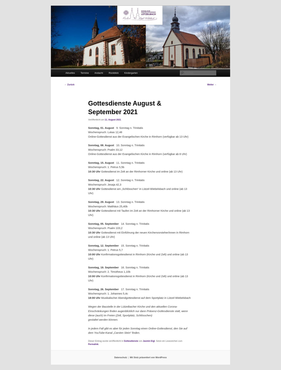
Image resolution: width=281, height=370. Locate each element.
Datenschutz (120, 357)
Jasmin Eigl (149, 341)
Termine (84, 73)
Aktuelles (70, 73)
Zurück (69, 84)
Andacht (98, 73)
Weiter (211, 84)
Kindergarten (131, 73)
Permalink (93, 344)
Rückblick (114, 73)
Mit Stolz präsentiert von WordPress (148, 357)
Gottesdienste (131, 341)
